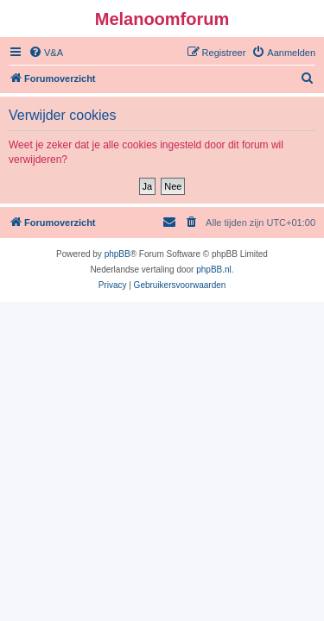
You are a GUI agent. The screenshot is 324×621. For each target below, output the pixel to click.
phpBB (117, 254)
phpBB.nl (214, 269)
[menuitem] (46, 52)
